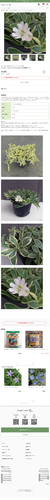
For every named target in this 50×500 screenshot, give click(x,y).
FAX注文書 (24, 435)
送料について (4, 88)
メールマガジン (29, 458)
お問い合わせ (28, 452)
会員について (28, 446)
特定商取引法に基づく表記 (7, 458)
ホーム (3, 443)
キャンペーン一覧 (5, 449)
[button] (33, 363)
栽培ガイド (4, 452)
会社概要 (27, 449)
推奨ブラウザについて (30, 455)
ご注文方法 (28, 443)
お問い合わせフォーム (25, 430)
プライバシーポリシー (6, 455)
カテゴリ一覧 (5, 446)
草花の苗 (2, 10)
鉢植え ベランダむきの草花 (11, 10)
